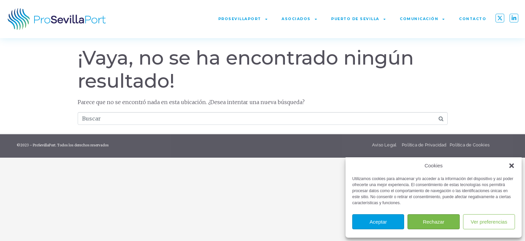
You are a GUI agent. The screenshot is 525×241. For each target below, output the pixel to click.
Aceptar (378, 222)
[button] (511, 165)
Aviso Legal (384, 146)
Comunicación (422, 19)
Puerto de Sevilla (358, 19)
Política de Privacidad (424, 146)
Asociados (299, 19)
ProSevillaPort (243, 19)
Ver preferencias (489, 222)
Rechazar (433, 222)
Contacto (472, 19)
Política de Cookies (470, 146)
